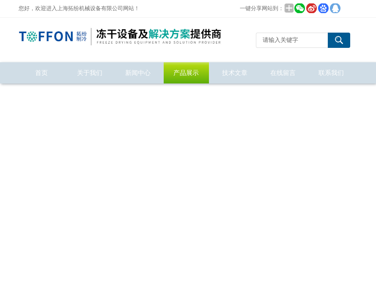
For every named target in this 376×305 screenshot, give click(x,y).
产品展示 (186, 72)
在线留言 (283, 72)
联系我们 (331, 72)
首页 (41, 72)
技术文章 (234, 72)
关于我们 (89, 72)
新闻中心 (138, 72)
